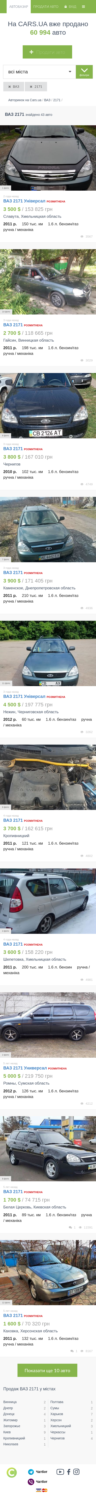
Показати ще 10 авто (47, 1370)
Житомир (10, 1420)
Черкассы (57, 1432)
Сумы (54, 1408)
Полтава (56, 1402)
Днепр (8, 1408)
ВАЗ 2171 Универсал (25, 1068)
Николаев (10, 1444)
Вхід (70, 6)
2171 (35, 86)
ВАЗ (13, 86)
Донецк (8, 1414)
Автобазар (18, 6)
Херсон (56, 1420)
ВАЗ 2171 (13, 325)
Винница (10, 1402)
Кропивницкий (14, 1438)
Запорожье (11, 1426)
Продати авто (45, 6)
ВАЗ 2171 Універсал (24, 201)
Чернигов (57, 1438)
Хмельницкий (60, 1426)
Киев (7, 1432)
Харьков (56, 1414)
